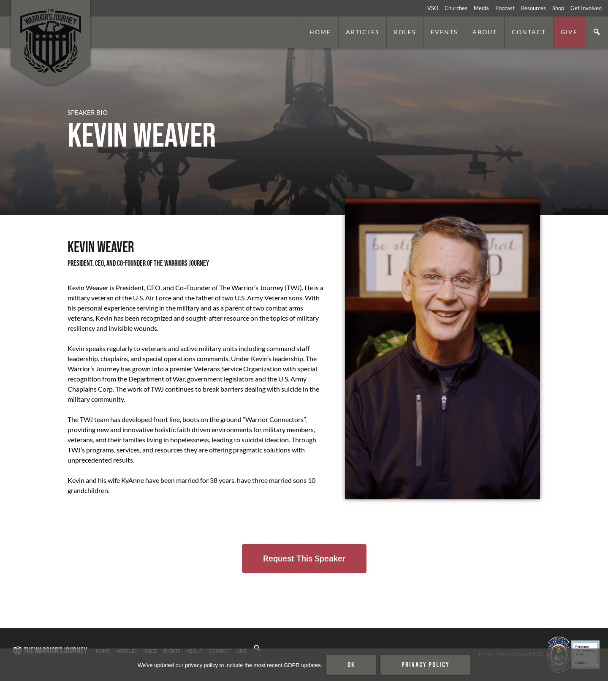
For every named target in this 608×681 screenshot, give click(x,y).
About (484, 31)
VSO (432, 8)
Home (320, 31)
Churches (456, 8)
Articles (362, 31)
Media (481, 8)
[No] (597, 665)
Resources (533, 8)
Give (569, 31)
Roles (405, 31)
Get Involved (586, 8)
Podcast (505, 8)
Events (444, 31)
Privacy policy (425, 664)
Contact (529, 31)
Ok (351, 664)
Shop (558, 8)
